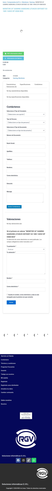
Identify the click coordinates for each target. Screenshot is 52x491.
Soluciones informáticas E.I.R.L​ (15, 484)
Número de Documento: (14, 135)
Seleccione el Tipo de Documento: (17, 127)
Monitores (25, 2)
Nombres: (9, 167)
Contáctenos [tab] (38, 84)
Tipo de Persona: (12, 119)
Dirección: (10, 183)
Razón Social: (11, 143)
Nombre (9, 278)
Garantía (3, 370)
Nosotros (4, 404)
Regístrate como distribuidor (10, 385)
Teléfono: (9, 159)
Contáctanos (5, 360)
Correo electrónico (13, 286)
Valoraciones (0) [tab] (12, 87)
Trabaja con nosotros (7, 374)
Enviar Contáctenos (14, 207)
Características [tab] (11, 84)
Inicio (4, 2)
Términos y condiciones (8, 363)
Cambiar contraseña (7, 392)
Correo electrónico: (12, 175)
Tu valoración (11, 252)
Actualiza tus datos (7, 389)
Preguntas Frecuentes (7, 367)
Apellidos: (10, 151)
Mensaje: (9, 191)
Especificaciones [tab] (25, 84)
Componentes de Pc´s (14, 2)
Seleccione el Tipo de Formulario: (16, 111)
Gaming (32, 2)
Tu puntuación (11, 246)
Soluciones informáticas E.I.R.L (14, 456)
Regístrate (4, 381)
